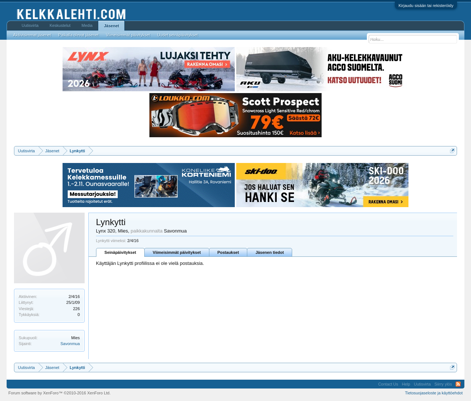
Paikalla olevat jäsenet (79, 35)
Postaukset (228, 252)
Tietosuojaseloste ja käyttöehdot (434, 393)
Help (406, 384)
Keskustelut (60, 25)
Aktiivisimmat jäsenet (32, 35)
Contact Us (388, 384)
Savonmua (70, 343)
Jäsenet (111, 26)
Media (87, 25)
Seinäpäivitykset (120, 252)
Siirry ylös (443, 384)
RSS (458, 384)
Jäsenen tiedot (269, 252)
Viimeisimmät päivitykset (177, 252)
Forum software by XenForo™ (59, 393)
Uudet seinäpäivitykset (177, 35)
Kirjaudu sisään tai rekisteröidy (426, 5)
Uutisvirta (30, 25)
